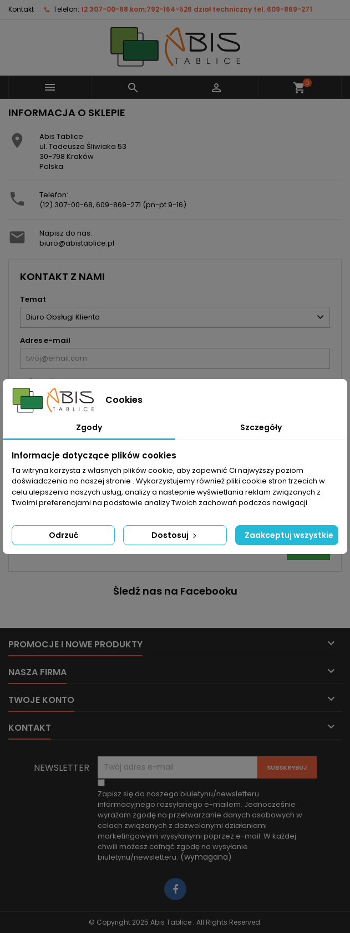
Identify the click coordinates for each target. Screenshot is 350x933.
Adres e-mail (45, 340)
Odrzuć (63, 535)
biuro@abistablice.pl (76, 243)
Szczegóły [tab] (261, 427)
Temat (33, 299)
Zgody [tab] (89, 427)
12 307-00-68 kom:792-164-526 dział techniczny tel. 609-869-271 (196, 9)
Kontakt (21, 9)
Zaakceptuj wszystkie (289, 535)
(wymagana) (200, 825)
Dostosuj (175, 535)
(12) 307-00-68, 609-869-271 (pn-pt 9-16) (112, 204)
